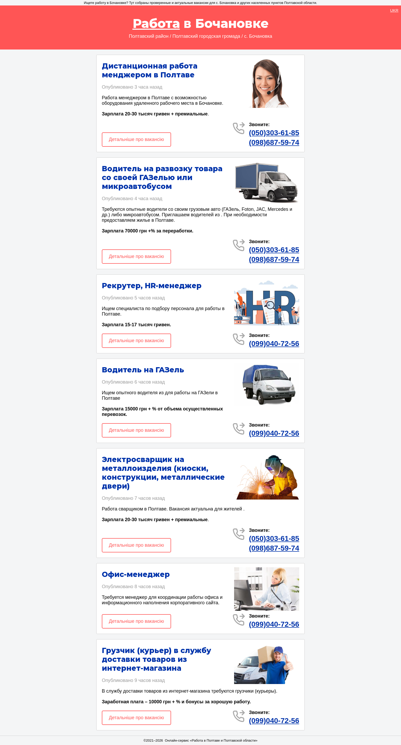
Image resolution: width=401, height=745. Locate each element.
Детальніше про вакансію (136, 139)
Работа (156, 23)
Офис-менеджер (136, 574)
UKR (394, 10)
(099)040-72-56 (274, 344)
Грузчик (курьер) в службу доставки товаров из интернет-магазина (156, 659)
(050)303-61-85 (274, 133)
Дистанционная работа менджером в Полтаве (149, 70)
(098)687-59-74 (274, 142)
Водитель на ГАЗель (143, 369)
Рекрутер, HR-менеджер (152, 285)
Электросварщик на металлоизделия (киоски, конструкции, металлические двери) (163, 472)
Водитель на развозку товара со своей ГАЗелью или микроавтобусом (162, 177)
